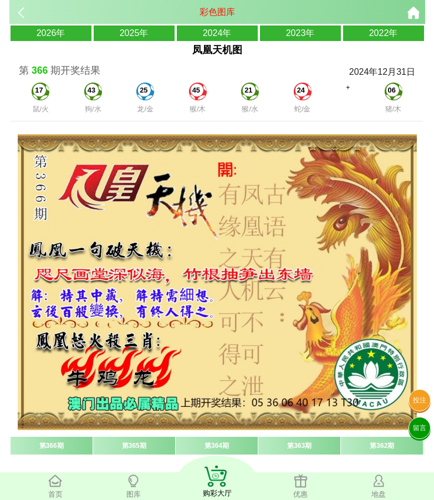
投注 (419, 400)
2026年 (51, 33)
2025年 (134, 33)
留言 (419, 428)
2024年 (217, 33)
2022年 (383, 33)
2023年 (300, 33)
